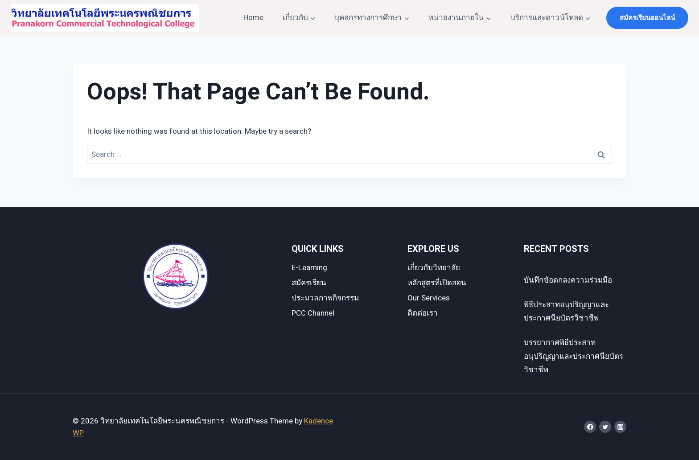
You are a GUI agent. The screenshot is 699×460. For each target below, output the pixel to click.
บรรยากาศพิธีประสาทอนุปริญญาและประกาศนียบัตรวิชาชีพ (573, 356)
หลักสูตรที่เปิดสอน (436, 282)
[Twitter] (605, 427)
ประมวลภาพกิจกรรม (325, 298)
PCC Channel (313, 313)
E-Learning (309, 267)
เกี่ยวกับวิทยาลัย (433, 267)
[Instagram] (620, 427)
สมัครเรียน (309, 282)
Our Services (428, 298)
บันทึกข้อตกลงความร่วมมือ (568, 280)
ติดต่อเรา (422, 313)
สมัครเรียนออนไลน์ (647, 18)
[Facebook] (590, 427)
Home (253, 17)
